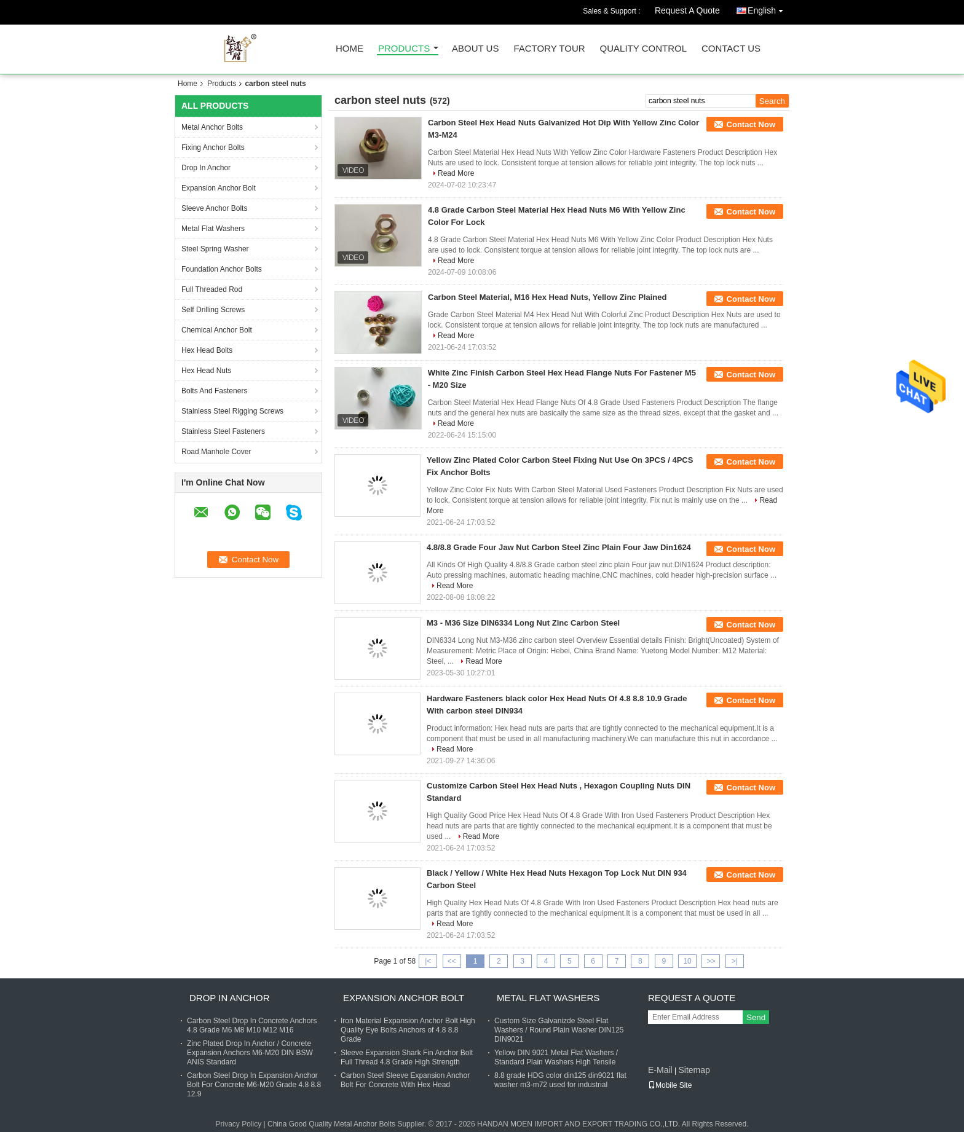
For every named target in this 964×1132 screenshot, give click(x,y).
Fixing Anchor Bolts (213, 147)
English (768, 8)
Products (404, 48)
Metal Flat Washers (213, 228)
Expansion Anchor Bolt (218, 188)
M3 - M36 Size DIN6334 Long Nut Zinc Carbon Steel (523, 622)
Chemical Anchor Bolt (216, 330)
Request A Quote (687, 10)
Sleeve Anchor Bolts (214, 208)
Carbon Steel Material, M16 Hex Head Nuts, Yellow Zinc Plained (547, 297)
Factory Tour (549, 48)
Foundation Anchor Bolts (221, 269)
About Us (475, 48)
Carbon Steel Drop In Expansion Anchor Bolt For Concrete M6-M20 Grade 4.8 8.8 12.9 (254, 1084)
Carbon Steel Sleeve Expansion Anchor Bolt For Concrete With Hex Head (405, 1080)
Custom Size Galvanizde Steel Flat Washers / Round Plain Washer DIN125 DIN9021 (559, 1030)
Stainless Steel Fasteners (223, 431)
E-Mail (660, 1070)
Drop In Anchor (206, 167)
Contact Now (751, 124)
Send (755, 1017)
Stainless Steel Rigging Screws (232, 411)
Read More (456, 173)
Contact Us (731, 48)
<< (452, 961)
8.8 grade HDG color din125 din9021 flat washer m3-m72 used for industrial (560, 1080)
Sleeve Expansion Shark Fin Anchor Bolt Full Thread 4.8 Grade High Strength (407, 1057)
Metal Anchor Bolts (212, 127)
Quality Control (643, 48)
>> (710, 961)
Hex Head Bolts (206, 350)
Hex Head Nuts (206, 370)
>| (735, 961)
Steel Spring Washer (215, 249)
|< (428, 961)
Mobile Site (670, 1085)
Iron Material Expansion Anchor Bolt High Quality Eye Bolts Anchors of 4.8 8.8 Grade (408, 1030)
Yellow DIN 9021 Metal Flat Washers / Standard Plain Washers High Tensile (556, 1057)
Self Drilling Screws (213, 309)
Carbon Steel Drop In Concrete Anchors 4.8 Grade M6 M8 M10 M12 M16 (252, 1025)
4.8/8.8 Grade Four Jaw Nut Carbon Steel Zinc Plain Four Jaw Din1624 (559, 547)
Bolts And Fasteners (214, 391)
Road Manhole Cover (216, 451)
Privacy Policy (239, 1124)
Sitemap (693, 1070)
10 (687, 961)
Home (349, 48)
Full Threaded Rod (211, 289)
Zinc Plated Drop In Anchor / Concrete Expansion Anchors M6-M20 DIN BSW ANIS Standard (250, 1052)
